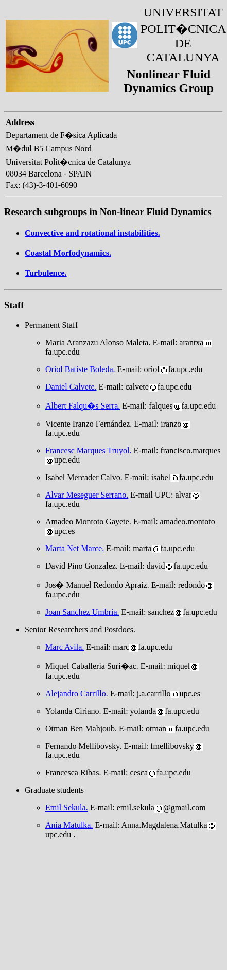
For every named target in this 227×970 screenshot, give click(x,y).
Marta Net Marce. (74, 548)
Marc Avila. (64, 647)
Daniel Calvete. (71, 386)
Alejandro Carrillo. (76, 693)
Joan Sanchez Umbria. (82, 612)
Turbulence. (46, 273)
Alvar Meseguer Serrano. (86, 494)
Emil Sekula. (66, 807)
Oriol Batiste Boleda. (80, 369)
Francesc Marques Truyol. (88, 450)
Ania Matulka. (69, 825)
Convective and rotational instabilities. (92, 232)
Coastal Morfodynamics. (68, 253)
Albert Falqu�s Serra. (82, 405)
